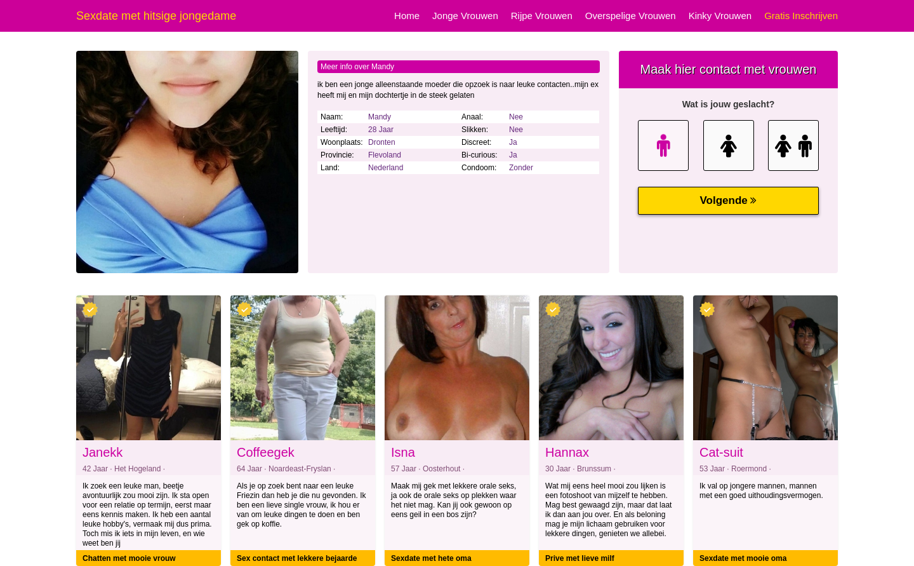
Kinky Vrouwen (720, 15)
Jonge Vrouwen (465, 15)
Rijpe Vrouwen (542, 15)
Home (407, 15)
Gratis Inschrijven (801, 15)
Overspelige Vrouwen (630, 15)
